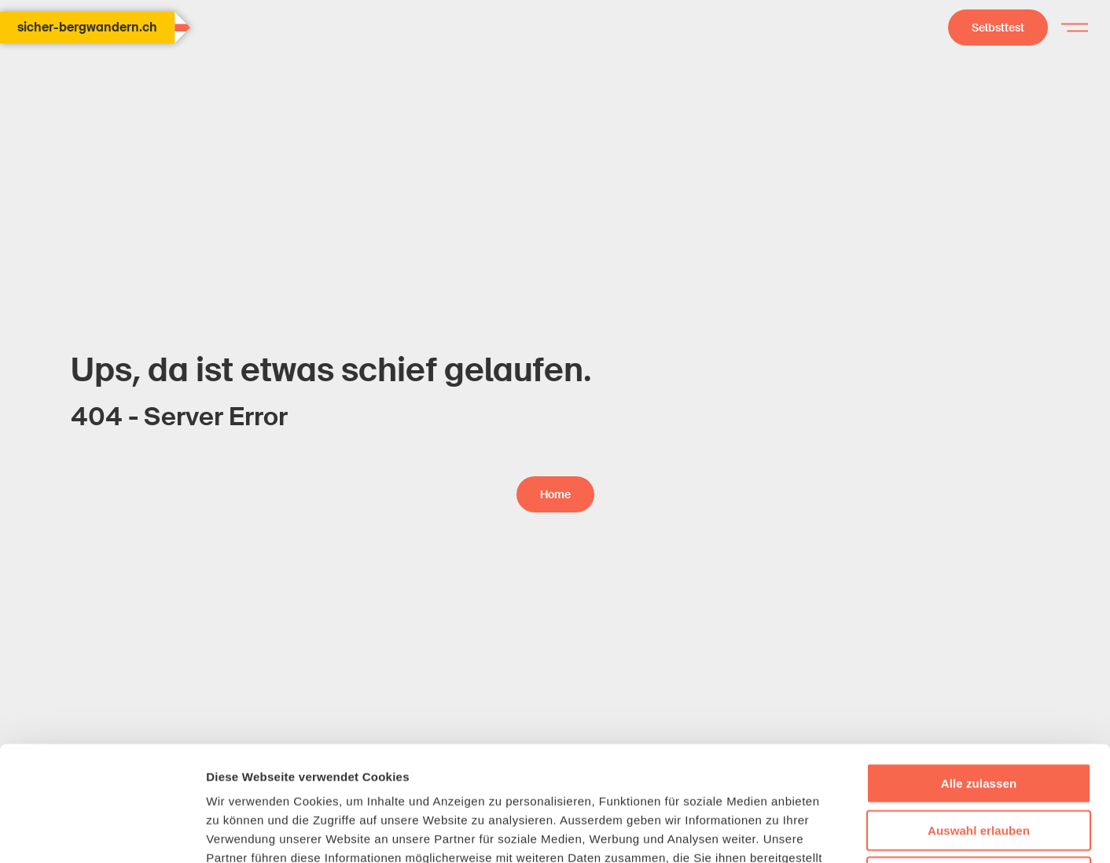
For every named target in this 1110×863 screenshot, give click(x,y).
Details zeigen (836, 832)
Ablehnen (978, 762)
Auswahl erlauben (979, 715)
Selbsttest (998, 27)
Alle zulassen (978, 668)
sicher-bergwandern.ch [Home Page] (96, 27)
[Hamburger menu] (1074, 27)
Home (555, 494)
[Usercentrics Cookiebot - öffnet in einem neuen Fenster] (102, 832)
